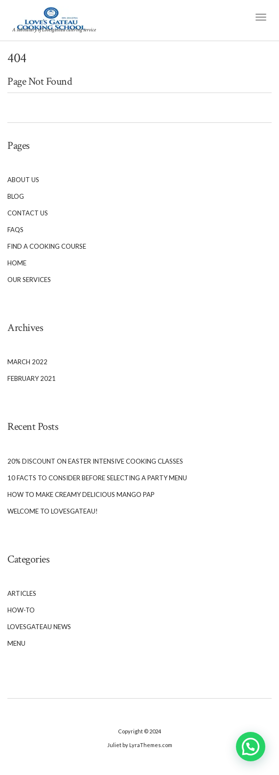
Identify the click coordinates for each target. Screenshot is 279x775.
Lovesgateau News (39, 627)
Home (16, 263)
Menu (16, 643)
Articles (21, 593)
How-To (21, 610)
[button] (250, 746)
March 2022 (27, 362)
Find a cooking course (46, 246)
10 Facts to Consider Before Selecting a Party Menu (97, 478)
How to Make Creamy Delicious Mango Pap (81, 494)
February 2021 (31, 378)
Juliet (114, 745)
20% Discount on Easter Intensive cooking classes (95, 461)
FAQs (15, 230)
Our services (29, 279)
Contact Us (27, 213)
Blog (15, 196)
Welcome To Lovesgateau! (52, 511)
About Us (23, 180)
